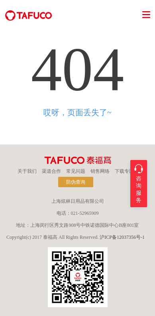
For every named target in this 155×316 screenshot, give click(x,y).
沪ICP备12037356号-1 (122, 237)
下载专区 (124, 171)
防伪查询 (75, 182)
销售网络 (100, 171)
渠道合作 (51, 171)
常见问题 (75, 171)
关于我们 (27, 171)
